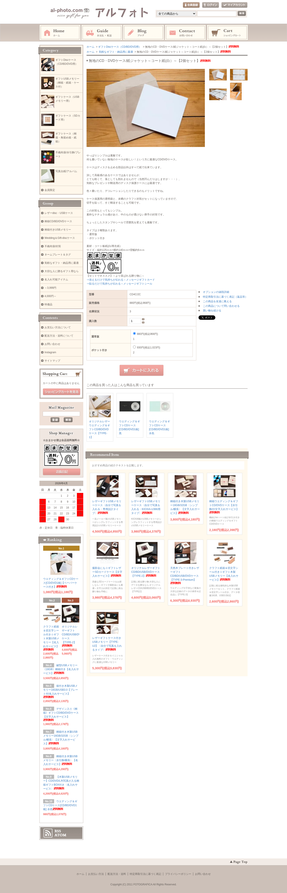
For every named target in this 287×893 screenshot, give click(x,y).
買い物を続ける (212, 310)
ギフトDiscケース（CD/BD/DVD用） (119, 46)
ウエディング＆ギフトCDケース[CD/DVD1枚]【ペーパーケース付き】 (60, 582)
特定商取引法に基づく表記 (145, 874)
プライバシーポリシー (178, 874)
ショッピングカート (227, 33)
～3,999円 (50, 287)
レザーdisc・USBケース (58, 213)
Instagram (143, 33)
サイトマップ (52, 360)
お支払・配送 (101, 33)
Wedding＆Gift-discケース (59, 237)
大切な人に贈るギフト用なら (61, 271)
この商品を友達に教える (217, 301)
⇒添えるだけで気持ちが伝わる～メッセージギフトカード (121, 279)
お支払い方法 (96, 874)
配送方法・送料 (117, 874)
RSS (58, 831)
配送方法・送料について (58, 335)
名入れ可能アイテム (56, 279)
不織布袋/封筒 (52, 246)
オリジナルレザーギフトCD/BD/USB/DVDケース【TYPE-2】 (145, 571)
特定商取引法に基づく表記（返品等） (225, 296)
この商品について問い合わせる (221, 306)
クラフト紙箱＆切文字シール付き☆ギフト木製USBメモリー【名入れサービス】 (51, 638)
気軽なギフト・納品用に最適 (115, 51)
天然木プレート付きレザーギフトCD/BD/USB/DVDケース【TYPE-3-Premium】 (184, 575)
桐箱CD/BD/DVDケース (58, 221)
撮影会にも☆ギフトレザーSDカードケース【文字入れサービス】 (107, 571)
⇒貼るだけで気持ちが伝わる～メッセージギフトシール (119, 283)
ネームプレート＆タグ (57, 254)
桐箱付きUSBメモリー (57, 229)
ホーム (60, 33)
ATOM (60, 835)
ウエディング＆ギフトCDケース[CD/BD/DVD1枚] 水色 (60, 805)
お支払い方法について (57, 327)
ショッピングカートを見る (61, 391)
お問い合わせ (185, 33)
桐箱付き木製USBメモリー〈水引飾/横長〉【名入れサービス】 (60, 760)
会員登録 (191, 5)
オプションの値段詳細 (216, 292)
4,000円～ (50, 296)
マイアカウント (234, 5)
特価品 (48, 304)
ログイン (210, 5)
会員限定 (49, 190)
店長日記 (61, 471)
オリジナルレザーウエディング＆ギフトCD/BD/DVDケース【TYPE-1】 (99, 429)
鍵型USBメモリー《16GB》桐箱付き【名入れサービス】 (61, 669)
